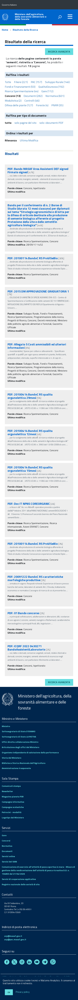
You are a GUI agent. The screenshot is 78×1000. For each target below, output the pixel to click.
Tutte (8, 82)
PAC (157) (36, 82)
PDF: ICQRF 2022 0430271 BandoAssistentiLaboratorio (26, 648)
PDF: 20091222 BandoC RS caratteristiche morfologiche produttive (35, 578)
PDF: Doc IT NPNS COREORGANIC (29, 503)
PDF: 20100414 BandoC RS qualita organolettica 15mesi (30, 469)
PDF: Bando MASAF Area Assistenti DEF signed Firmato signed (38, 170)
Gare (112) (47, 91)
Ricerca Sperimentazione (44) (21, 91)
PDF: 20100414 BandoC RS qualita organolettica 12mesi (30, 432)
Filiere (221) (21, 82)
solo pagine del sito (25, 123)
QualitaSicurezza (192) (51, 87)
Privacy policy (23, 992)
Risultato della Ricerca (25, 30)
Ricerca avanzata (59, 51)
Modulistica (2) (13, 101)
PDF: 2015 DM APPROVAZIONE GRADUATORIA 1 (38, 291)
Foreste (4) (42, 105)
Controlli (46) (31, 101)
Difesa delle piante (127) (19, 105)
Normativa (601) (55, 96)
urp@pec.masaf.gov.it (15, 939)
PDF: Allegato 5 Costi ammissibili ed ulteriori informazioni (37, 346)
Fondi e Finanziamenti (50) (20, 87)
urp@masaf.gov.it (13, 936)
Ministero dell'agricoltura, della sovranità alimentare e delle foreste (30, 16)
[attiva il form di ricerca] (60, 17)
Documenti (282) (33, 96)
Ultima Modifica (29, 140)
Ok (9, 992)
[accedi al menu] (70, 16)
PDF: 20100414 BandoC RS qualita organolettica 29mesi (30, 396)
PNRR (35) (57, 105)
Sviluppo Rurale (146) (57, 82)
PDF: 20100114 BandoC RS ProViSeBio (33, 258)
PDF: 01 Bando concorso (23, 613)
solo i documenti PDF (51, 123)
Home (5, 30)
